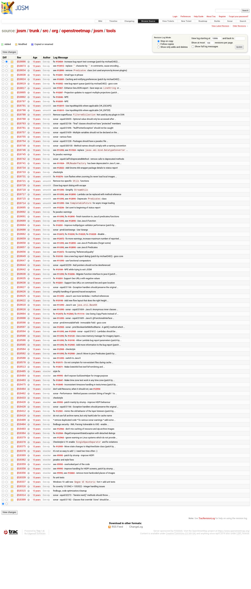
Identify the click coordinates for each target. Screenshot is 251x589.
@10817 (21, 91)
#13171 (59, 398)
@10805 (21, 96)
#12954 (59, 477)
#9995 (60, 413)
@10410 (21, 457)
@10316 (21, 537)
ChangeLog (136, 579)
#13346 (59, 101)
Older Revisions (239, 26)
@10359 (21, 512)
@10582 (21, 388)
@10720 (21, 200)
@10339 (21, 527)
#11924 (72, 161)
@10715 (21, 215)
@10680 (21, 250)
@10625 (21, 324)
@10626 (21, 319)
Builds (217, 21)
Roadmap (203, 21)
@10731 (21, 190)
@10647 (21, 284)
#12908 (72, 364)
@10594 (21, 363)
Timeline (113, 21)
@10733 (21, 185)
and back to (234, 38)
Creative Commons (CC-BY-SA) (181, 585)
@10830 (21, 76)
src (45, 30)
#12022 (60, 180)
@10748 (21, 156)
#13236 (60, 225)
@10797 (21, 106)
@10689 (21, 240)
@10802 (21, 101)
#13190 (71, 373)
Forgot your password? (238, 16)
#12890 (60, 72)
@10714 (21, 220)
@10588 (21, 368)
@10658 (21, 264)
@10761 (21, 136)
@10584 (21, 383)
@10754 (21, 151)
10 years (37, 62)
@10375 (21, 492)
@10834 (21, 71)
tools (111, 30)
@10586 (21, 373)
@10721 (21, 195)
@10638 (21, 299)
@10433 (21, 438)
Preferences (185, 16)
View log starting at (207, 38)
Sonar (230, 21)
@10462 (21, 433)
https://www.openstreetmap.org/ (234, 583)
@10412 (21, 452)
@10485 (21, 408)
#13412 (60, 67)
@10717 (21, 210)
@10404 (21, 467)
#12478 (59, 344)
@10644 (21, 289)
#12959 (59, 492)
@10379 (21, 482)
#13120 (71, 368)
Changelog (129, 21)
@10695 (21, 225)
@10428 (21, 442)
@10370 (21, 497)
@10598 (21, 354)
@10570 (21, 398)
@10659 (21, 260)
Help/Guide (198, 16)
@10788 (21, 121)
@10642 (21, 294)
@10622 (21, 329)
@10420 (21, 448)
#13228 (92, 255)
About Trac (211, 16)
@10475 (21, 423)
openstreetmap (75, 30)
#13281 (59, 76)
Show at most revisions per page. (212, 42)
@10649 (21, 279)
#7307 (60, 91)
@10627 (21, 314)
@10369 (21, 502)
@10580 (21, 393)
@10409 (21, 462)
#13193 (59, 279)
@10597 (21, 358)
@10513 (21, 403)
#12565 (70, 344)
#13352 (59, 86)
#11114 (80, 344)
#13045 (59, 423)
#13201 (59, 304)
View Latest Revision (220, 26)
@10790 (21, 116)
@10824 (21, 81)
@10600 (21, 348)
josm (21, 30)
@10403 (21, 472)
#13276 (59, 190)
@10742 (21, 170)
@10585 (21, 378)
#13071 (59, 403)
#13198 (59, 329)
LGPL (239, 585)
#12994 (96, 428)
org (55, 30)
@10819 (21, 86)
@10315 (21, 541)
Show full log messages (205, 46)
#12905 (60, 359)
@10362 (21, 507)
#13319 (60, 111)
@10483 (21, 418)
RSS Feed (117, 579)
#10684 (71, 522)
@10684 (21, 245)
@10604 (21, 344)
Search (243, 21)
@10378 (21, 487)
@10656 (21, 274)
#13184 (59, 294)
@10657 (21, 269)
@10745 (21, 165)
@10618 (21, 334)
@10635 (21, 304)
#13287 (59, 96)
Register (222, 16)
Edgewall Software (36, 585)
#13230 (71, 255)
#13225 (81, 255)
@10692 (21, 230)
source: (9, 30)
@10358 (21, 517)
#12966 (60, 472)
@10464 (21, 428)
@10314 (21, 546)
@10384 (21, 477)
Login (175, 16)
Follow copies (165, 44)
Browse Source (148, 21)
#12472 (60, 255)
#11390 (60, 161)
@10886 (21, 62)
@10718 (21, 205)
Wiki (100, 21)
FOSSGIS (178, 583)
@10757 (21, 141)
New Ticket (186, 21)
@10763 (21, 131)
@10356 (21, 522)
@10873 (21, 67)
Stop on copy (165, 41)
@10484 (21, 413)
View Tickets (168, 21)
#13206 (71, 299)
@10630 (21, 309)
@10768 (21, 126)
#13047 (59, 418)
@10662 (21, 254)
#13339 (59, 106)
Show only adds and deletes (172, 47)
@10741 (21, 175)
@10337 (21, 532)
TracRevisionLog (207, 570)
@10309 (21, 551)
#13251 (59, 245)
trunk (34, 30)
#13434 (59, 62)
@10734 (21, 180)
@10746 (21, 161)
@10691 (21, 235)
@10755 (21, 146)
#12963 (60, 482)
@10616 (21, 339)
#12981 (59, 453)
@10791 (21, 111)
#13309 (60, 82)
